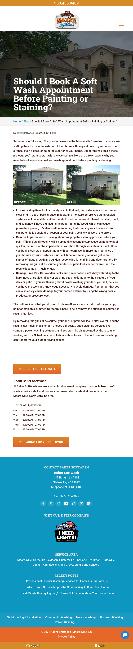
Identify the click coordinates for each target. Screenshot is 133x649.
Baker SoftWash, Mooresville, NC (71, 632)
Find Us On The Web (66, 496)
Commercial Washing (58, 617)
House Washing (86, 617)
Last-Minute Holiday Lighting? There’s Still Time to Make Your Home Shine (67, 593)
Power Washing (64, 622)
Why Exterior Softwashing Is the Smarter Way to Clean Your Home (68, 587)
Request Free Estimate (37, 369)
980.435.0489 (66, 3)
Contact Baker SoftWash (66, 467)
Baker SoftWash (25, 133)
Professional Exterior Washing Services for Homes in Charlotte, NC (67, 581)
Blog (53, 133)
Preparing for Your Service (41, 442)
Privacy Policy (66, 636)
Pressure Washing (111, 617)
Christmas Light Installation (24, 617)
